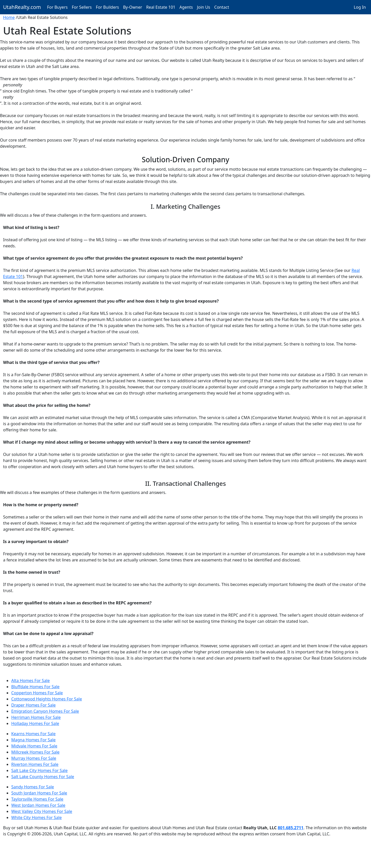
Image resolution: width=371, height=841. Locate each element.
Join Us (203, 7)
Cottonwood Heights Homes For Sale (46, 699)
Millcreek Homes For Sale (35, 752)
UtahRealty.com (22, 7)
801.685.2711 (290, 828)
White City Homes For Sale (36, 817)
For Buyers (57, 7)
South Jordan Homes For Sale (39, 793)
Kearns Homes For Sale (33, 733)
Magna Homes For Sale (33, 740)
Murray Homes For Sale (33, 758)
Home (9, 17)
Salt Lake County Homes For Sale (42, 776)
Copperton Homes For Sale (37, 693)
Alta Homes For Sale (30, 680)
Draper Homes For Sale (33, 705)
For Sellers (82, 7)
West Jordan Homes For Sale (38, 805)
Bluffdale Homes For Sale (35, 686)
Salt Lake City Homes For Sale (39, 770)
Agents (186, 7)
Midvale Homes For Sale (34, 746)
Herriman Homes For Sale (36, 717)
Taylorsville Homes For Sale (37, 799)
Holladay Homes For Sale (35, 723)
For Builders (107, 7)
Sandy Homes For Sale (32, 787)
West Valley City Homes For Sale (41, 811)
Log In (360, 7)
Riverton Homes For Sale (34, 764)
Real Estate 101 (160, 7)
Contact (221, 7)
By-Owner (132, 7)
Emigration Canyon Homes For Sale (45, 711)
